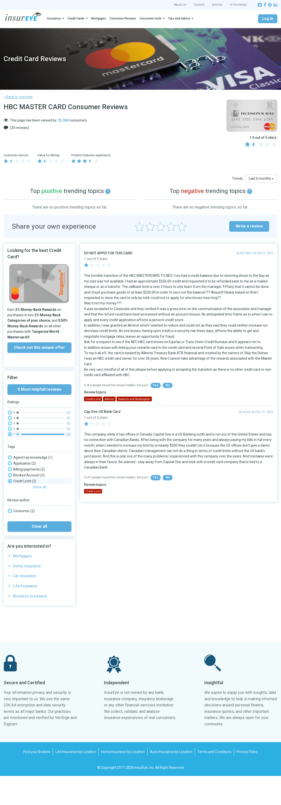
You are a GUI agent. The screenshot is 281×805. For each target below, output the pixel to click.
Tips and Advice (179, 18)
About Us (180, 4)
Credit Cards (76, 18)
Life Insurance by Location (75, 781)
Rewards (20, 505)
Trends (237, 178)
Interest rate (23, 487)
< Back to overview (18, 97)
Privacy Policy (247, 781)
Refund (19, 499)
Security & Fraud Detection (34, 517)
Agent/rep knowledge (30, 457)
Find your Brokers (36, 781)
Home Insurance (27, 595)
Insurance (54, 18)
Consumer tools (150, 18)
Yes (155, 385)
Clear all (39, 555)
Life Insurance (25, 615)
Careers (199, 4)
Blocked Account (26, 475)
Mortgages (98, 18)
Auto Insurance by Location (171, 781)
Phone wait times (27, 493)
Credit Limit (22, 481)
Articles (217, 4)
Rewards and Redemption (33, 511)
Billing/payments (26, 469)
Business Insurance (30, 625)
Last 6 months (261, 178)
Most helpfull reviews (39, 389)
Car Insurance (24, 605)
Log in (267, 18)
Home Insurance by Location (123, 781)
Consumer (21, 540)
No (168, 385)
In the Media (238, 4)
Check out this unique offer (39, 347)
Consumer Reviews (122, 18)
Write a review (249, 226)
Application (22, 463)
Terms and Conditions (214, 781)
